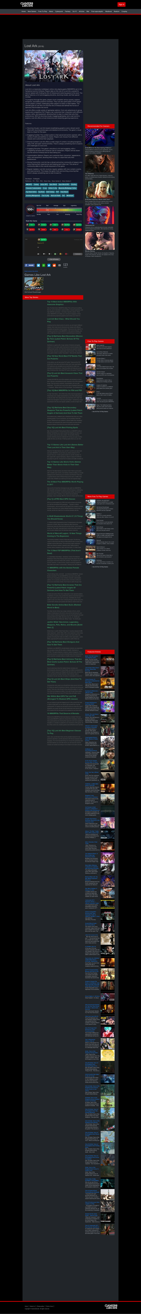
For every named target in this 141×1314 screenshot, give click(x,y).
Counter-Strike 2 (100, 358)
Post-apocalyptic (97, 11)
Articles (81, 11)
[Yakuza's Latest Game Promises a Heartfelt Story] (91, 727)
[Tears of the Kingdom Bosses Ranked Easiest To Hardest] (92, 1099)
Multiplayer (70, 195)
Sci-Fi (75, 11)
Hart (26, 239)
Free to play (45, 195)
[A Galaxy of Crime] (92, 896)
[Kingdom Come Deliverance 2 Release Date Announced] (91, 797)
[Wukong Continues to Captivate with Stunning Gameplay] (92, 867)
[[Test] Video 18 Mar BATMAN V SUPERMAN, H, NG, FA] (92, 1181)
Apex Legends (100, 345)
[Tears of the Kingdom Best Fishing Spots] (92, 1146)
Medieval (108, 11)
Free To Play (42, 11)
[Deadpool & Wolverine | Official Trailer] (92, 698)
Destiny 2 (98, 514)
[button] (77, 254)
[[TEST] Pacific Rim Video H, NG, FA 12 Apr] (92, 1082)
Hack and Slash (55, 195)
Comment (77, 254)
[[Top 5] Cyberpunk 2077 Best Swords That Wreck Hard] (92, 1227)
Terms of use (49, 1306)
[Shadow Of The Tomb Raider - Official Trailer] (92, 1221)
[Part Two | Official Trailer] (92, 780)
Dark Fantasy (50, 192)
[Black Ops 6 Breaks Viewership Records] (92, 669)
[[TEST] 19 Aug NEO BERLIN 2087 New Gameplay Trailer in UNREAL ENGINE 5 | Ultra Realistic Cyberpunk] (92, 915)
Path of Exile (99, 527)
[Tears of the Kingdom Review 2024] (92, 1058)
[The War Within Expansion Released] (91, 878)
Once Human (99, 520)
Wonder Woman (90, 251)
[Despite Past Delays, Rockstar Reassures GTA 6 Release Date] (92, 820)
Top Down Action (31, 192)
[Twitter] (49, 265)
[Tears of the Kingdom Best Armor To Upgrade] (92, 1157)
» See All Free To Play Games (100, 411)
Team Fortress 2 (100, 547)
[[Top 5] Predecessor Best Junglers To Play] (92, 1209)
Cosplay (124, 11)
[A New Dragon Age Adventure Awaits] (91, 855)
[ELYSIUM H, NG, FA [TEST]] (92, 952)
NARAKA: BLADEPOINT (102, 500)
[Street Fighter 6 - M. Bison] (92, 996)
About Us (32, 1306)
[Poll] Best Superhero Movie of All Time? (97, 199)
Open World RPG (64, 184)
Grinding (73, 184)
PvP (57, 192)
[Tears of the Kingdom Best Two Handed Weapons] (91, 1111)
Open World (53, 184)
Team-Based (64, 192)
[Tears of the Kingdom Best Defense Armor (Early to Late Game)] (108, 1090)
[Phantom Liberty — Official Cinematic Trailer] (92, 902)
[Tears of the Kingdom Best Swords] (92, 1128)
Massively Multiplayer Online (67, 188)
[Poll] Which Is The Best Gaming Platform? (98, 148)
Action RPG (44, 184)
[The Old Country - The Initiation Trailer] (92, 663)
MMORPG (29, 184)
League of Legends (101, 385)
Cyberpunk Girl (89, 225)
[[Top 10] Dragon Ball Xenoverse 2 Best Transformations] (90, 1029)
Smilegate (36, 178)
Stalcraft (98, 540)
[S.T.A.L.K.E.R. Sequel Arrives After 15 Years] (92, 768)
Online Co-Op (53, 188)
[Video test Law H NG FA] (91, 1016)
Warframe (99, 560)
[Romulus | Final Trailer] (92, 849)
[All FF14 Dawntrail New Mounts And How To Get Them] (91, 971)
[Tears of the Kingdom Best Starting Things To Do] (91, 1064)
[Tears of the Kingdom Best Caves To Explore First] (92, 1169)
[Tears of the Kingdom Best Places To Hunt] (92, 1134)
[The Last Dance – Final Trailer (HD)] (92, 722)
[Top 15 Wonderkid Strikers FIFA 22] (92, 1046)
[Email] (59, 265)
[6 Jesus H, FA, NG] (92, 940)
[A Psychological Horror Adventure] (91, 751)
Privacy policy (40, 1306)
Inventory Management (33, 195)
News (51, 11)
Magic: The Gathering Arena (103, 405)
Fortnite (98, 365)
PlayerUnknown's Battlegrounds (104, 533)
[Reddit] (54, 265)
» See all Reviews (53, 259)
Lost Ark (98, 398)
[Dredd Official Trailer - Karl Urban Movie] (92, 931)
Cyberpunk (59, 11)
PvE (63, 195)
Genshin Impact (100, 372)
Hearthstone (99, 378)
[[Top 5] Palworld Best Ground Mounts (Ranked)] (92, 1197)
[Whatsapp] (43, 265)
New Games (32, 11)
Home (24, 11)
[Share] (65, 265)
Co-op (45, 188)
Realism (116, 11)
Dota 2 (98, 391)
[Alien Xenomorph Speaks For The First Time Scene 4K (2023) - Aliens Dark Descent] (92, 1013)
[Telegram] (38, 265)
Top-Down (41, 192)
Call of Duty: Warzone (102, 352)
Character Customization (33, 188)
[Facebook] (29, 265)
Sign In (121, 4)
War (87, 11)
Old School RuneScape (32, 292)
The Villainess (89, 173)
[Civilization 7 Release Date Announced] (92, 809)
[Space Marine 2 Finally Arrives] (91, 739)
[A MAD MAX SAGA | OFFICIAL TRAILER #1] (91, 785)
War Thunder (99, 553)
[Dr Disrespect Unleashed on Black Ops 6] (92, 681)
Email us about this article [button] (31, 271)
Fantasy (67, 11)
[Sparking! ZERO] (92, 709)
